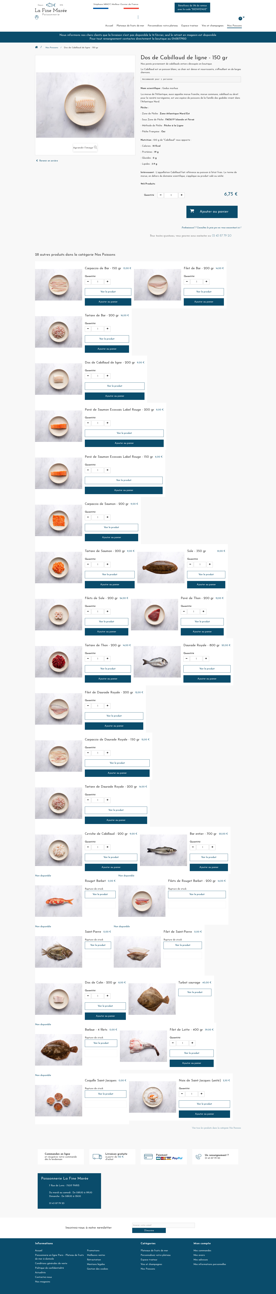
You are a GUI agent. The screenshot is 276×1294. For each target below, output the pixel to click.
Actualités (40, 1267)
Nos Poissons (234, 25)
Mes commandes (202, 1245)
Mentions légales (96, 1259)
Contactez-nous (43, 1272)
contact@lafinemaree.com (113, 1290)
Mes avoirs (199, 1250)
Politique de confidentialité (49, 1263)
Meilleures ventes (96, 1250)
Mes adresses (200, 1255)
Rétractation (94, 1255)
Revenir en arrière (47, 160)
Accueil (109, 25)
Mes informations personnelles (209, 1259)
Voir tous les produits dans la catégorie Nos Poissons (216, 1128)
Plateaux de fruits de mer (130, 25)
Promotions (93, 1245)
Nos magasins (42, 1277)
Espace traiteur (189, 25)
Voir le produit (108, 291)
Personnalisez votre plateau (163, 25)
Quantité (149, 195)
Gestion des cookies (97, 1264)
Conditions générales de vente (51, 1258)
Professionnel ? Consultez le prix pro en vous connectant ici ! (211, 227)
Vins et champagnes (213, 25)
